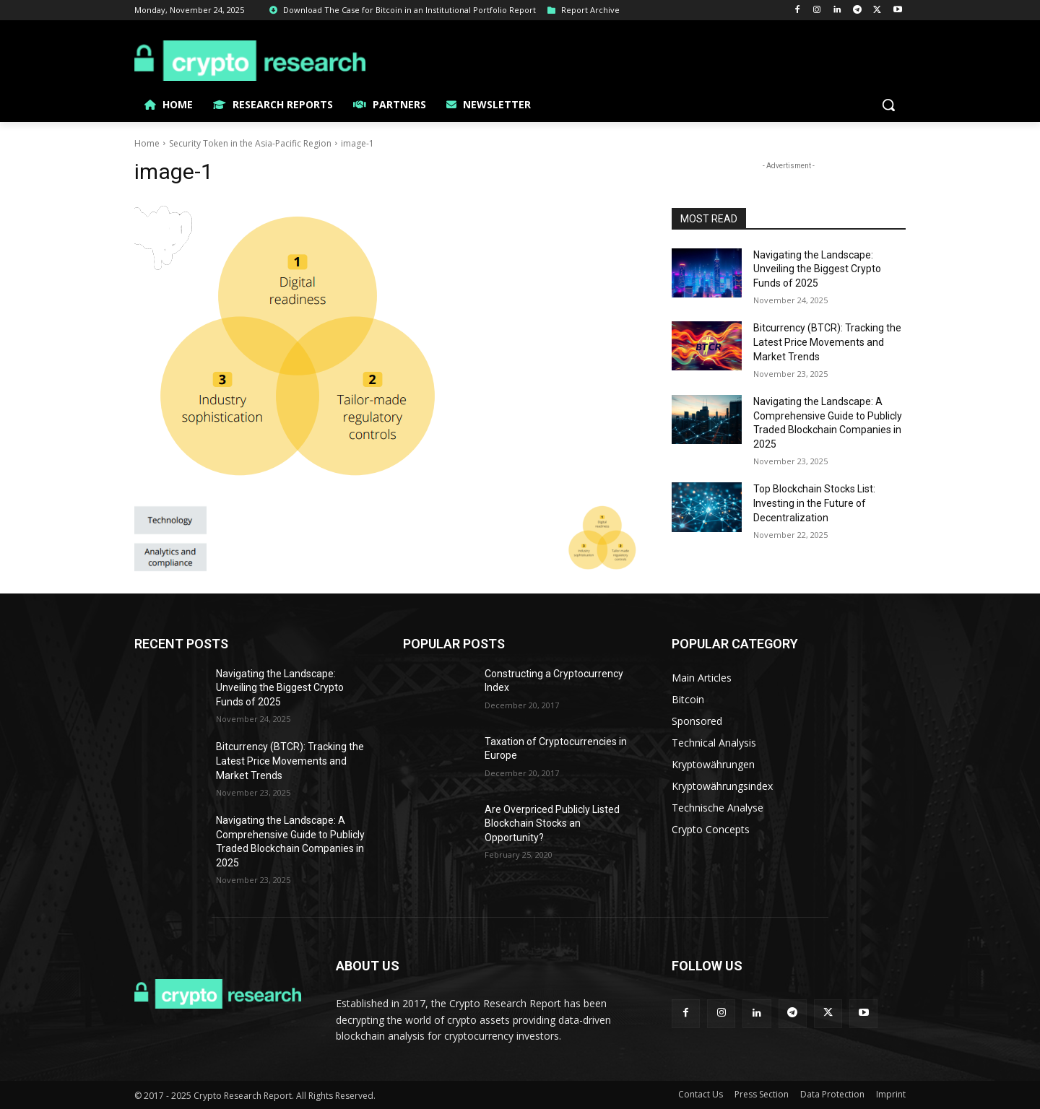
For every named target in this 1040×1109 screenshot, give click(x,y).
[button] (888, 104)
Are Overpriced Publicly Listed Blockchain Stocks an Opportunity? (552, 823)
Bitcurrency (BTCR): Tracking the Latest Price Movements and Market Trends (827, 342)
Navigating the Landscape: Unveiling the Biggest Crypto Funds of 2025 (817, 269)
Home (147, 143)
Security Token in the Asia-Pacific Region (250, 143)
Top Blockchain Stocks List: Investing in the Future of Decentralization (814, 503)
